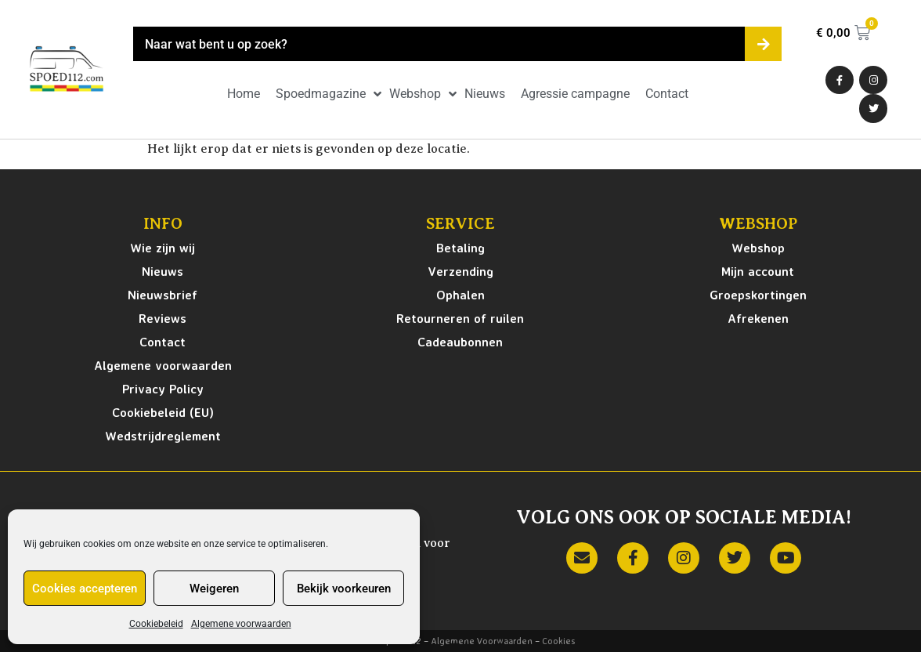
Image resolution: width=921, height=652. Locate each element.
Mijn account (757, 271)
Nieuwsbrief (162, 294)
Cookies (558, 641)
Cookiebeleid (156, 623)
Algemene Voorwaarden (482, 641)
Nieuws (162, 271)
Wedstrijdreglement (163, 436)
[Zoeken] (763, 44)
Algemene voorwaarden (241, 623)
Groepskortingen (758, 294)
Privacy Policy (163, 389)
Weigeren (214, 588)
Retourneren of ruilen (460, 318)
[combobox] (439, 44)
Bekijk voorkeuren (344, 588)
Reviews (162, 318)
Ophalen (460, 294)
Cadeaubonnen (460, 342)
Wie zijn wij (162, 247)
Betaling (460, 247)
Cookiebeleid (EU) (163, 412)
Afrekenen (758, 318)
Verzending (460, 271)
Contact (162, 342)
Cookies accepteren (84, 588)
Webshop (758, 247)
